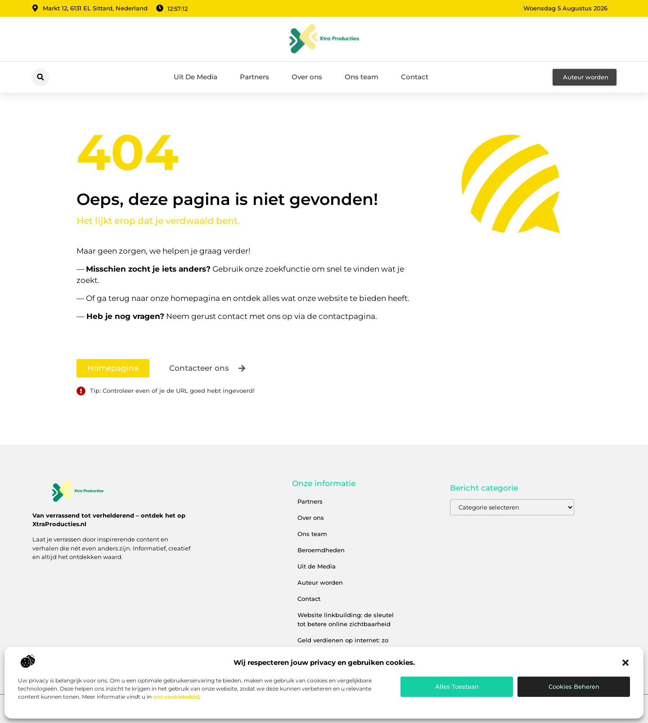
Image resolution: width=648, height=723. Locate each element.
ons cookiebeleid (176, 696)
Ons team (361, 77)
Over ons (307, 77)
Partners (254, 77)
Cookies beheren (574, 686)
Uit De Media (195, 77)
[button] (625, 662)
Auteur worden (320, 582)
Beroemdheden (321, 550)
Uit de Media (316, 566)
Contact (414, 77)
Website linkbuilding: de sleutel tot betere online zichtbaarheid (345, 619)
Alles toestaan (457, 686)
